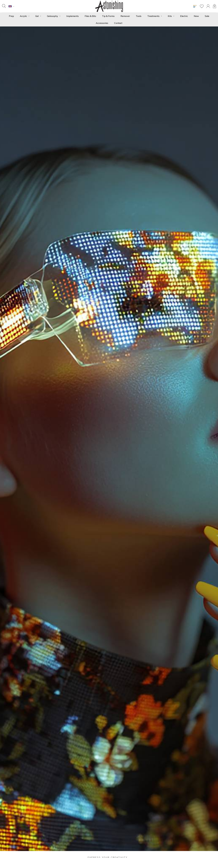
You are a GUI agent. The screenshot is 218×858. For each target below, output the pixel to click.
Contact (118, 23)
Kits (171, 16)
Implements (72, 16)
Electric (184, 16)
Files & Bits (90, 16)
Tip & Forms (108, 16)
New (196, 16)
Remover (125, 16)
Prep (11, 16)
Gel (38, 16)
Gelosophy (53, 16)
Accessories (102, 23)
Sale (207, 16)
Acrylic (24, 16)
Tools (138, 16)
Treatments (154, 16)
